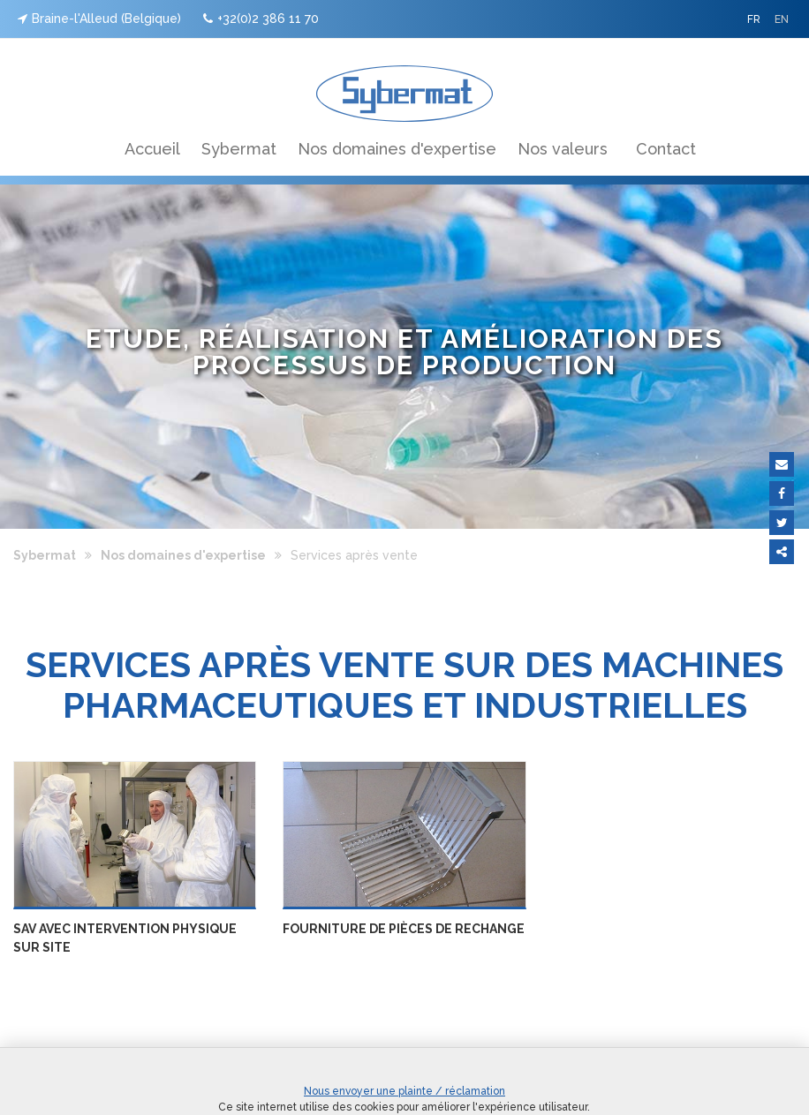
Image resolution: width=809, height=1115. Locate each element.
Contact (666, 148)
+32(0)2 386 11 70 (261, 18)
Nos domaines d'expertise (397, 148)
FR (753, 19)
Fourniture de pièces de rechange (404, 929)
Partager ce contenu (781, 551)
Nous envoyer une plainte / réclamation (404, 1091)
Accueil (152, 148)
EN (782, 19)
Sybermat (238, 148)
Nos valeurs (563, 148)
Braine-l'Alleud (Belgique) (99, 18)
